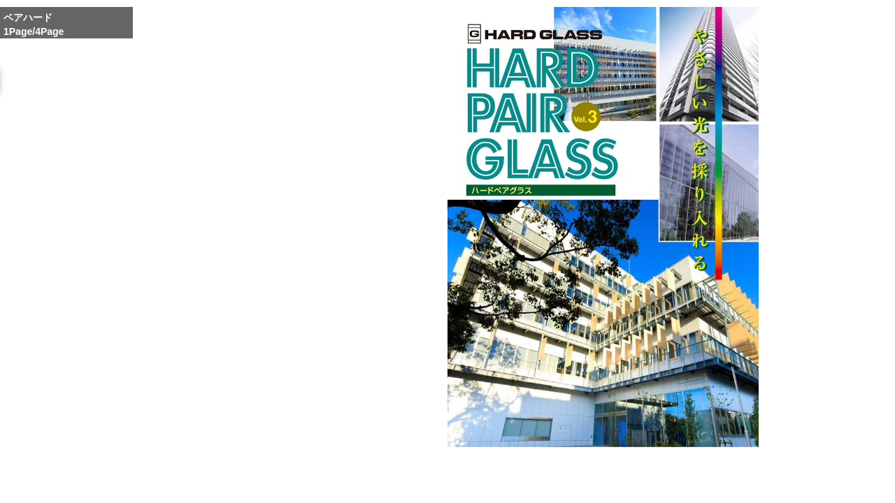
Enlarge (567, 474)
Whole (595, 473)
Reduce (622, 474)
